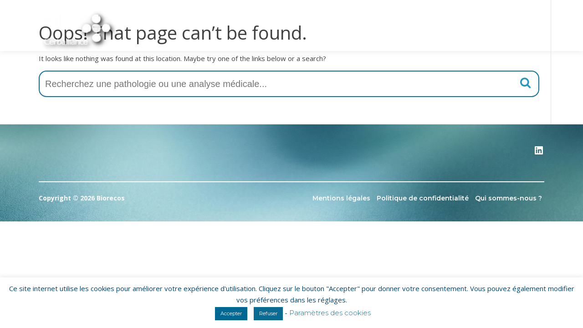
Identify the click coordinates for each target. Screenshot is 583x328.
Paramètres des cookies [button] (330, 312)
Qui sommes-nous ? (508, 198)
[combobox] (289, 84)
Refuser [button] (268, 313)
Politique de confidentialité (423, 198)
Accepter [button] (231, 313)
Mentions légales (341, 198)
